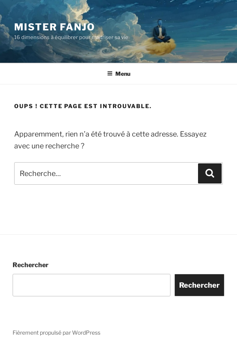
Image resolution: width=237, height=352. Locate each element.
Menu (118, 73)
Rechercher (30, 265)
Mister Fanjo (54, 27)
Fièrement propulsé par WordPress (56, 332)
